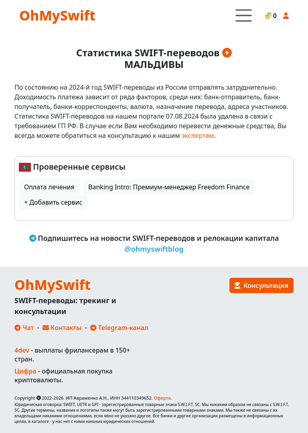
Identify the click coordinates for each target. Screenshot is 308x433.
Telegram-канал (119, 327)
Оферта (162, 398)
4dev (21, 350)
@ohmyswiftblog (154, 249)
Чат (24, 327)
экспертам (198, 135)
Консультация (261, 285)
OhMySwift (57, 15)
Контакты (62, 327)
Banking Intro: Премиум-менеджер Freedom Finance (168, 187)
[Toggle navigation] (244, 15)
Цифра (25, 371)
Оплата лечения (49, 187)
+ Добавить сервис (53, 202)
